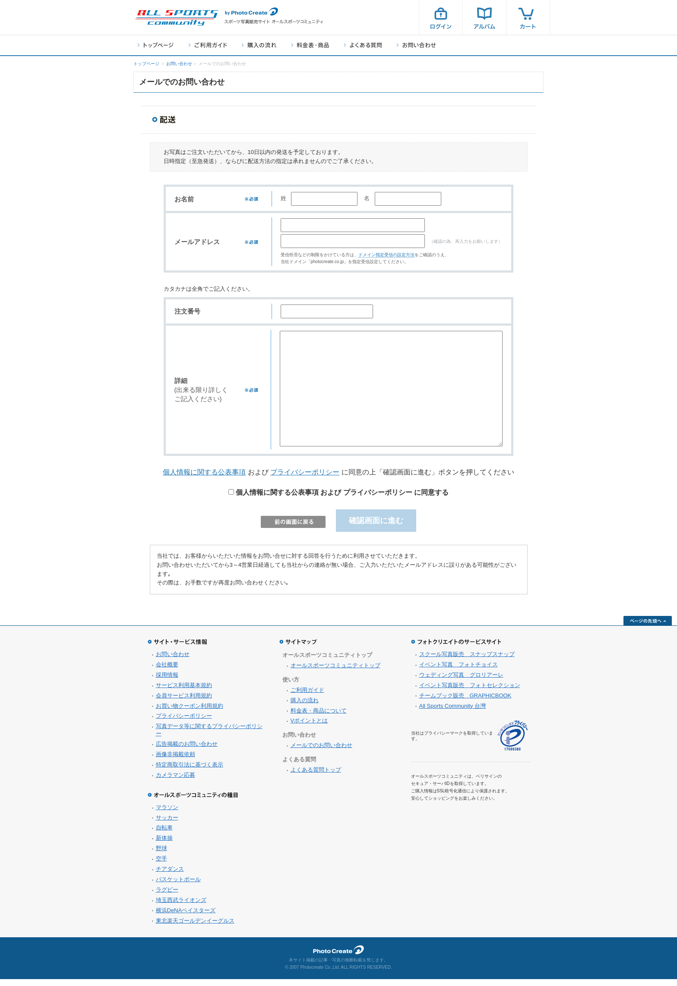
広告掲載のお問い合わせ (187, 750)
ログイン (440, 17)
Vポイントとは (309, 727)
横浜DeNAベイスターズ (186, 917)
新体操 (164, 845)
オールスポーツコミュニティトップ (335, 672)
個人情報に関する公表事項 (204, 479)
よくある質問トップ (316, 776)
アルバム (484, 17)
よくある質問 (363, 45)
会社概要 (167, 671)
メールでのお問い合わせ (321, 752)
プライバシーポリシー (304, 479)
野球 (161, 855)
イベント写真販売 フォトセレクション (469, 692)
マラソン (167, 814)
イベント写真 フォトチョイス (458, 671)
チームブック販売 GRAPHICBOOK (465, 702)
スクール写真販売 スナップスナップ (467, 661)
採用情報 (167, 681)
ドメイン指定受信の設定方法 (386, 259)
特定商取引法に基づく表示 (189, 771)
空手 (161, 865)
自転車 (164, 834)
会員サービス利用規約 (184, 702)
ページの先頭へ (647, 627)
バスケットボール (178, 886)
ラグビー (167, 896)
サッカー (167, 824)
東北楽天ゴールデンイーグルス (195, 927)
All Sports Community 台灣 (452, 713)
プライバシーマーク (512, 742)
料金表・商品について (319, 717)
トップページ (156, 45)
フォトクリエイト (338, 956)
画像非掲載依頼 (175, 761)
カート (528, 17)
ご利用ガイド (208, 45)
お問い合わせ (416, 45)
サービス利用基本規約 (184, 692)
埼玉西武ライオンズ (181, 907)
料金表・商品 (310, 45)
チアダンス (170, 876)
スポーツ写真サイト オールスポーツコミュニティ (176, 17)
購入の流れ (259, 45)
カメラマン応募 (175, 782)
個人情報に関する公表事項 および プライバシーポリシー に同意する (338, 499)
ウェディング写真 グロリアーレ (461, 681)
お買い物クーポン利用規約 (189, 713)
